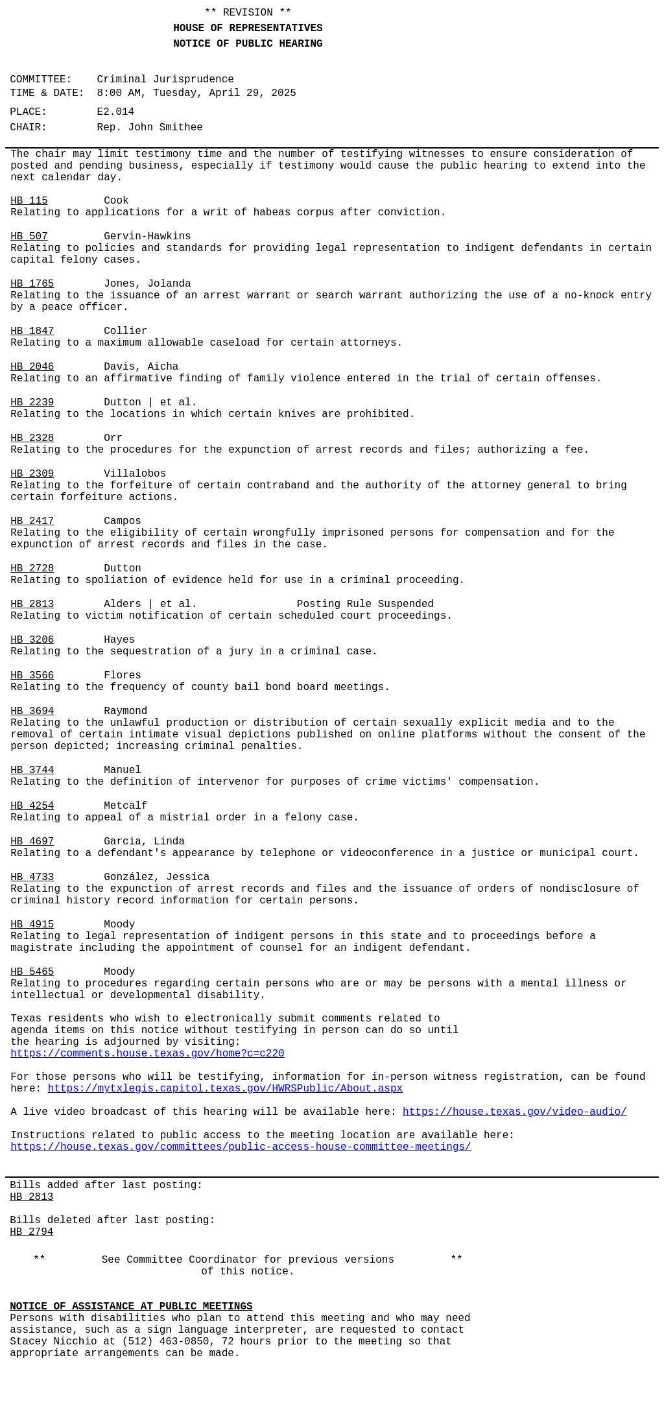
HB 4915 (32, 925)
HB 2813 (32, 604)
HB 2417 (32, 521)
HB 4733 (32, 877)
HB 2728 (32, 569)
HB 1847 (32, 331)
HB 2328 (32, 438)
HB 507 (29, 237)
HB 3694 (32, 711)
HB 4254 (32, 806)
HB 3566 (32, 676)
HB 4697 (32, 842)
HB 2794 (31, 1232)
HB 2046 (32, 367)
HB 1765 (32, 284)
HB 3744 (32, 770)
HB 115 (29, 201)
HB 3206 (32, 640)
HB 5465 (32, 972)
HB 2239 (32, 403)
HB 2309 (32, 474)
